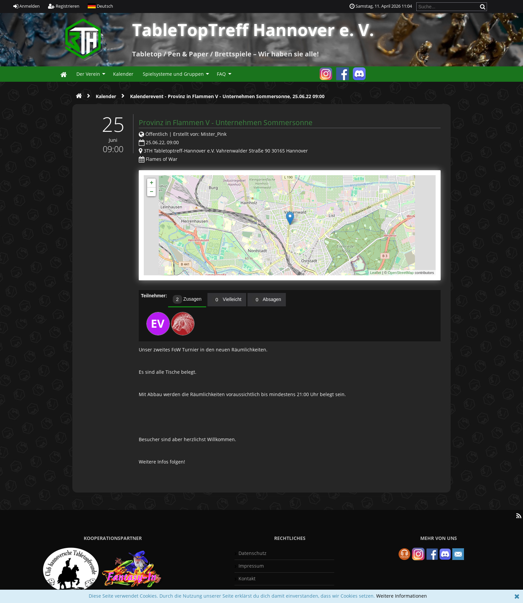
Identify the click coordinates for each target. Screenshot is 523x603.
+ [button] (151, 183)
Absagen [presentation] (266, 299)
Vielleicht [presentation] (226, 299)
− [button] (151, 192)
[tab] (187, 300)
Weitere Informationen (401, 596)
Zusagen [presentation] (187, 299)
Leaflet (375, 273)
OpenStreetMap (401, 273)
